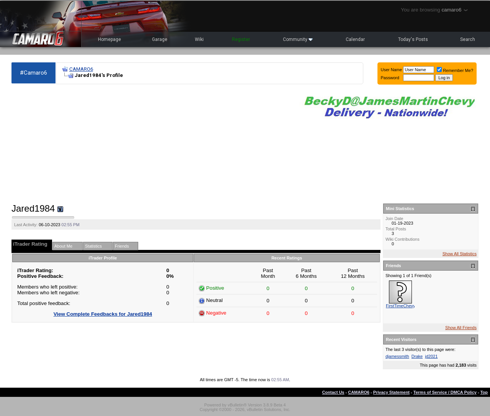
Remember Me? (455, 70)
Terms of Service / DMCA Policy (445, 392)
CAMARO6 (81, 69)
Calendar (355, 39)
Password (390, 77)
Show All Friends (461, 327)
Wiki (199, 39)
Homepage (109, 39)
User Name (391, 69)
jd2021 (431, 356)
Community (298, 39)
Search (467, 39)
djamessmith (397, 356)
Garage (159, 39)
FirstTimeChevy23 (403, 305)
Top (484, 392)
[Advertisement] (151, 143)
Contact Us (333, 392)
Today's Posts (413, 39)
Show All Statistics (460, 253)
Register (241, 39)
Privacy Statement (391, 392)
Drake (417, 356)
